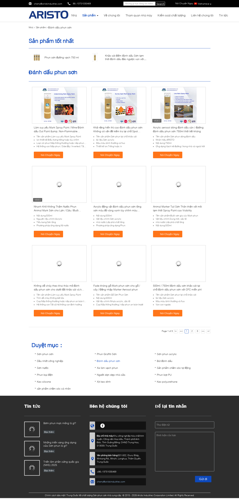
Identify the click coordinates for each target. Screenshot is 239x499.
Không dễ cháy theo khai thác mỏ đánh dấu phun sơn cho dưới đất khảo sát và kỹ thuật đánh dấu (58, 289)
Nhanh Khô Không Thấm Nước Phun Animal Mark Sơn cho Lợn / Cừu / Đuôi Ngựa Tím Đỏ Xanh (56, 210)
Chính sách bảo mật (55, 495)
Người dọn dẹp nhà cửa (111, 374)
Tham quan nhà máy (139, 15)
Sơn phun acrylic (167, 354)
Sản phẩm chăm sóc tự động (174, 367)
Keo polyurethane (167, 381)
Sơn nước (43, 367)
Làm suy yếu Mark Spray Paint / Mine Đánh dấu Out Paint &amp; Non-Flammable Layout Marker (59, 131)
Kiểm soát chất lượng (172, 15)
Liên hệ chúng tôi (202, 15)
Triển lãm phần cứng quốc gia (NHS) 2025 (61, 463)
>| (208, 331)
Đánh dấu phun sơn (108, 360)
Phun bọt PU (164, 374)
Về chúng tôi (112, 15)
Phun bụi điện (45, 374)
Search (160, 4)
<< (181, 331)
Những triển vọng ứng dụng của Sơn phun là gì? (59, 444)
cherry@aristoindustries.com (48, 3)
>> (203, 331)
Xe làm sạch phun (107, 367)
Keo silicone (44, 381)
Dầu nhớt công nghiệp (50, 360)
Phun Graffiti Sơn (107, 354)
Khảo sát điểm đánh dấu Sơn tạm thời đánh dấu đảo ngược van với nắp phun (124, 59)
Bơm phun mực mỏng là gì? (59, 423)
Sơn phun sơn (45, 354)
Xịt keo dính (104, 381)
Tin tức (223, 15)
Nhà (74, 15)
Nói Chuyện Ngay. (49, 155)
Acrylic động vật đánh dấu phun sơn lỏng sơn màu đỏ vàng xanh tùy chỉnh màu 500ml (117, 210)
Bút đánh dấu (164, 360)
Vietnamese (204, 3)
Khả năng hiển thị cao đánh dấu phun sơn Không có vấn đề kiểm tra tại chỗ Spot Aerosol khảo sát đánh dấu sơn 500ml (118, 131)
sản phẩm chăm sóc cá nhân (54, 388)
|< (176, 331)
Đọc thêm (49, 432)
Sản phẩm (89, 15)
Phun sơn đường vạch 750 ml (62, 57)
